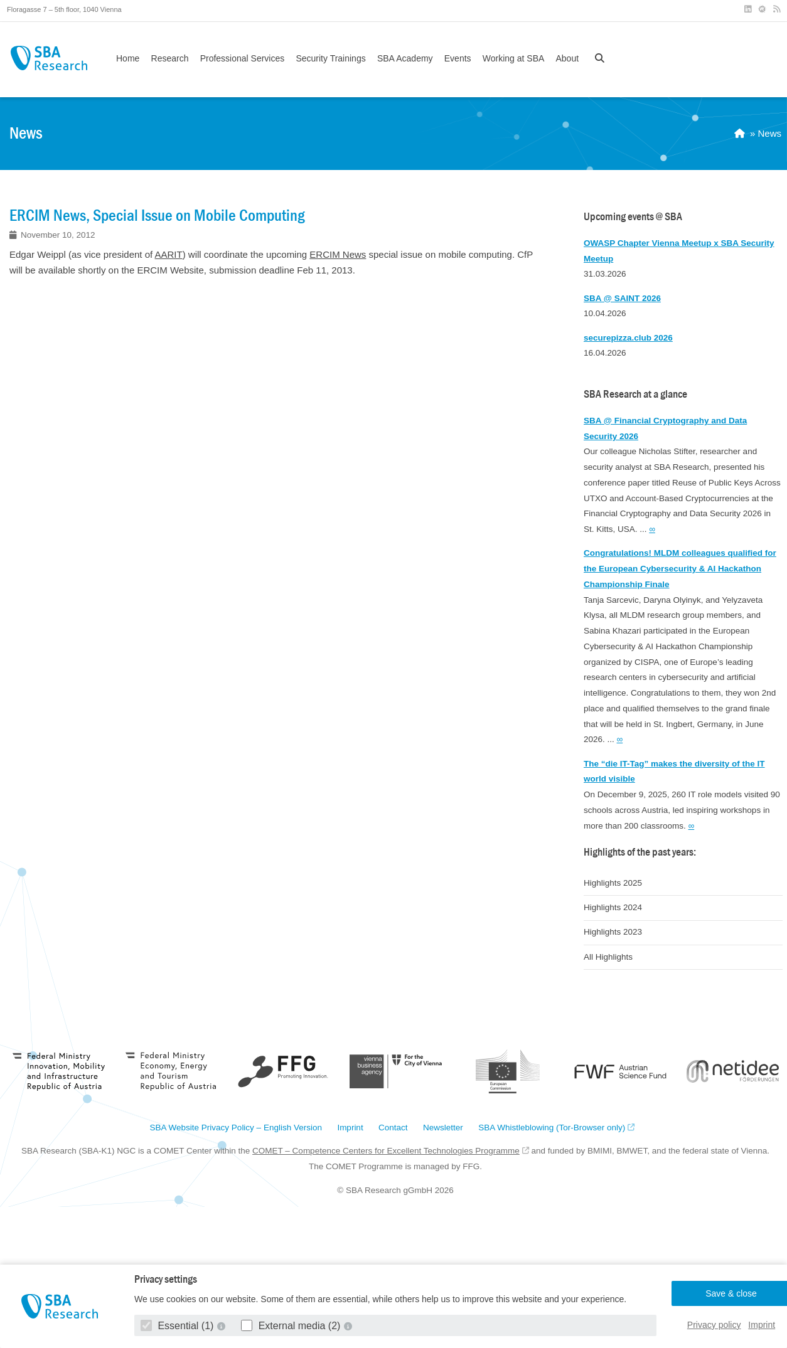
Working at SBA (514, 58)
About (567, 58)
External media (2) (292, 1325)
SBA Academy (405, 58)
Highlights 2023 (613, 932)
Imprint (761, 1325)
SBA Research (48, 58)
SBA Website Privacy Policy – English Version (236, 1127)
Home (127, 58)
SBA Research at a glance (635, 394)
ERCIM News (337, 254)
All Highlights (608, 957)
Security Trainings (330, 58)
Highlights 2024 (613, 907)
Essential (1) (179, 1325)
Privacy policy (714, 1325)
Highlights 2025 (613, 883)
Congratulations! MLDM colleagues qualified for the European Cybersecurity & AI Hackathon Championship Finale (680, 568)
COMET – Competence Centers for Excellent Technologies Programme (386, 1150)
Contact (393, 1127)
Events (457, 58)
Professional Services (242, 58)
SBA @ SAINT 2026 (622, 298)
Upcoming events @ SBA (633, 217)
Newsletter (443, 1127)
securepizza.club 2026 (628, 337)
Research (170, 58)
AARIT (169, 254)
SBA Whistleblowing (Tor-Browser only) (551, 1127)
